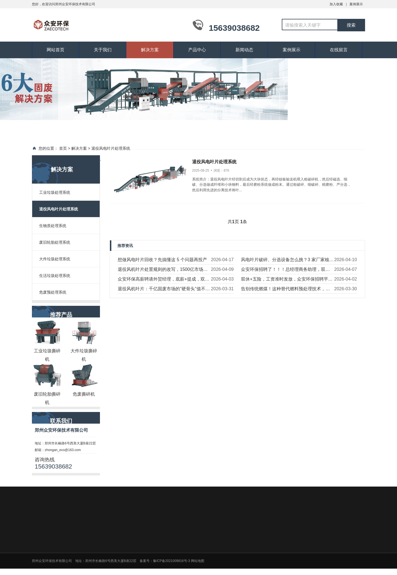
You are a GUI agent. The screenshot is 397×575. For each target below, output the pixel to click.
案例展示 (356, 4)
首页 (63, 148)
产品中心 (197, 49)
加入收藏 (336, 4)
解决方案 (150, 49)
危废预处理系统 (52, 292)
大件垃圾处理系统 (54, 259)
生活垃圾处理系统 (54, 275)
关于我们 (103, 49)
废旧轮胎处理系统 (54, 242)
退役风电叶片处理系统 (110, 148)
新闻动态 (244, 49)
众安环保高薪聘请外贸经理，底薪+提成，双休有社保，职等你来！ (163, 280)
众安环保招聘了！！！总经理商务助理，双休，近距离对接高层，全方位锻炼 (283, 270)
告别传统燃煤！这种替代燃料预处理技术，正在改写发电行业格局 (285, 290)
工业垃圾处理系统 (54, 192)
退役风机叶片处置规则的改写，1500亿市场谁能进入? (163, 270)
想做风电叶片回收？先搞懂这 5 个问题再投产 (162, 259)
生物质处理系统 (52, 225)
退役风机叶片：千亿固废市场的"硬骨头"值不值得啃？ (164, 290)
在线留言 (339, 49)
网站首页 (55, 49)
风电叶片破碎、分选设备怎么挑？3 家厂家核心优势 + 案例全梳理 (287, 260)
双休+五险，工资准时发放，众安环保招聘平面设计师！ (286, 280)
